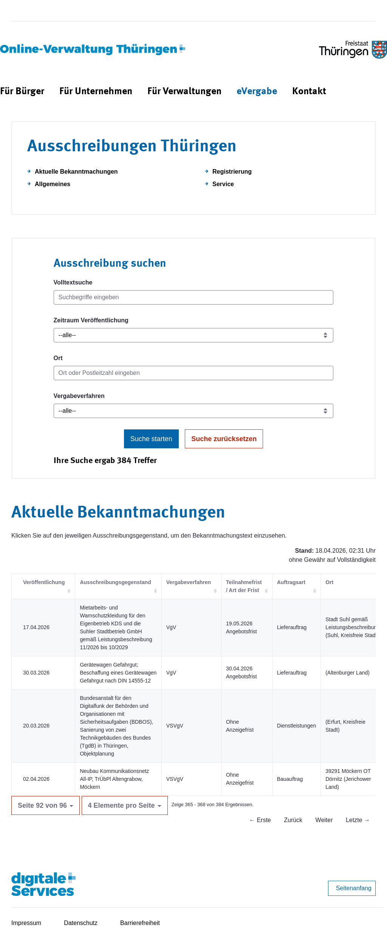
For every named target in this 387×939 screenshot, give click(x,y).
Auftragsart (291, 582)
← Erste (260, 820)
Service (223, 184)
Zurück (293, 820)
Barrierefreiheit (140, 923)
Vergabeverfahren (79, 396)
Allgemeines (52, 184)
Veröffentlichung (44, 582)
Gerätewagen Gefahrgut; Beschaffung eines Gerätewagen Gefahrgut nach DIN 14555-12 (118, 673)
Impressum (26, 923)
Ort (58, 358)
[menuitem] (22, 91)
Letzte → (358, 820)
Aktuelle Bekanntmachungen (76, 171)
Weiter (324, 820)
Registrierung (232, 171)
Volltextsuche (73, 282)
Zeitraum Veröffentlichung (91, 320)
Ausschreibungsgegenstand (115, 582)
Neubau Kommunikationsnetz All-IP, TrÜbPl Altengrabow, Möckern (114, 779)
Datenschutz (81, 923)
